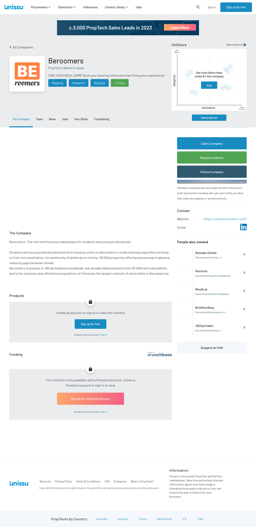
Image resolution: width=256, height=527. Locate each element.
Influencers (90, 7)
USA (200, 519)
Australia (101, 519)
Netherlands (164, 519)
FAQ (107, 481)
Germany (122, 519)
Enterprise (120, 481)
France (143, 519)
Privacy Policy (63, 481)
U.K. (185, 519)
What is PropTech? (142, 481)
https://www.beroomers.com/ (225, 219)
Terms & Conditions (88, 481)
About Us (45, 481)
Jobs (139, 7)
